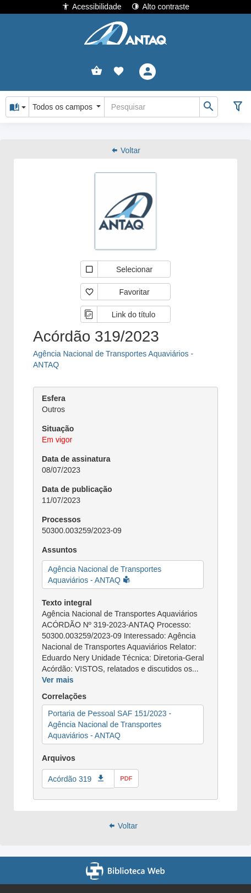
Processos (61, 519)
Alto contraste (160, 6)
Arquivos (58, 758)
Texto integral (67, 602)
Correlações (64, 696)
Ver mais (58, 679)
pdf (126, 778)
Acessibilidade (92, 6)
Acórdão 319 (69, 779)
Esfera (54, 398)
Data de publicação (77, 489)
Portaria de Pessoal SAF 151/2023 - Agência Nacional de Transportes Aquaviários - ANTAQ (109, 724)
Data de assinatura (76, 458)
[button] (118, 71)
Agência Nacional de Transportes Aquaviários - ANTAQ (113, 359)
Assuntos (59, 549)
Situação (58, 428)
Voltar (125, 150)
